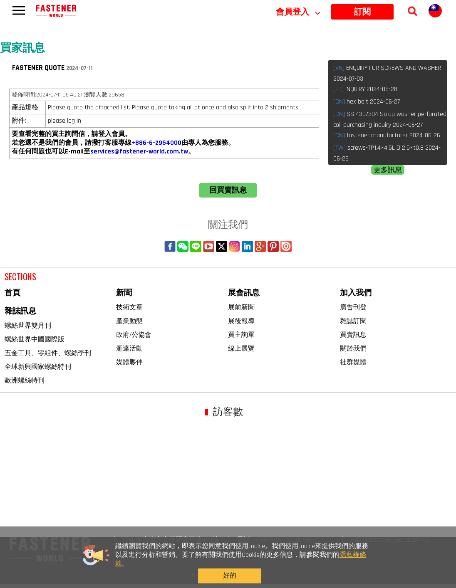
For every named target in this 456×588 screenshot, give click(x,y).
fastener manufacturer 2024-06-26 (386, 135)
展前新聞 (241, 307)
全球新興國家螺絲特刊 (38, 366)
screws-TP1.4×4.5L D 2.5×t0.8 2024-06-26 (387, 153)
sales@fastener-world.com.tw (390, 540)
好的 (351, 570)
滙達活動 (129, 348)
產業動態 (129, 320)
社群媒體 (353, 362)
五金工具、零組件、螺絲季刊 (48, 352)
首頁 (12, 293)
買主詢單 (241, 334)
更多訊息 (388, 170)
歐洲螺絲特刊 (25, 380)
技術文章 (129, 307)
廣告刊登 (353, 307)
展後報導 (241, 320)
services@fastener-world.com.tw (139, 151)
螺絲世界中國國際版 (34, 339)
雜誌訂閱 (353, 320)
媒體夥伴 (129, 362)
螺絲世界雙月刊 (28, 325)
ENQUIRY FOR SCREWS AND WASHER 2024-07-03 (387, 73)
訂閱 (362, 12)
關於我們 (353, 348)
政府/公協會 (133, 334)
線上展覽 (241, 348)
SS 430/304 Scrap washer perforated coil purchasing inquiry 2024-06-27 (389, 119)
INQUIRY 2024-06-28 (365, 89)
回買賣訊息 (228, 190)
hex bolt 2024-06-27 (366, 101)
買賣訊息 (353, 334)
